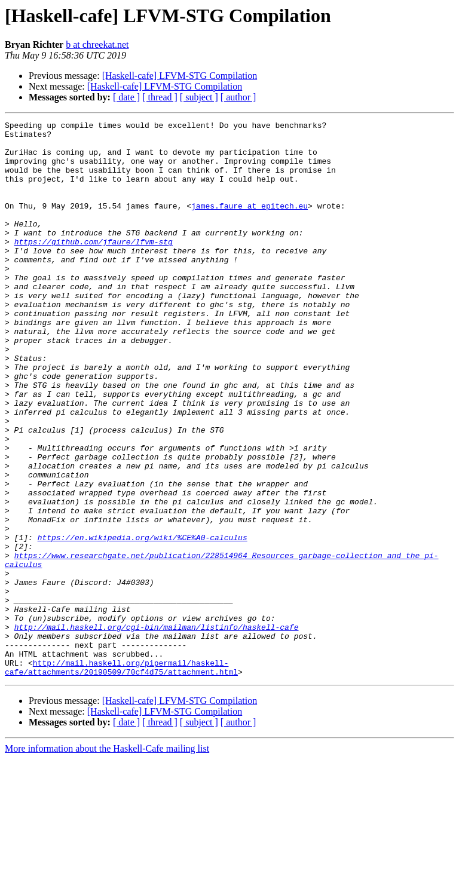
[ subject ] (199, 97)
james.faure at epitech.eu (249, 223)
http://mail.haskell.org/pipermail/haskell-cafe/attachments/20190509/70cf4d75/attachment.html (121, 777)
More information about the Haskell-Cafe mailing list (107, 859)
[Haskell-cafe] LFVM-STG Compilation (180, 76)
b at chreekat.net (97, 44)
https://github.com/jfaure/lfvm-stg (93, 266)
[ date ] (126, 97)
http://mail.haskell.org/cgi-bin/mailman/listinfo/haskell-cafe (156, 729)
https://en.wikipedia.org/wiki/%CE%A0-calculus (142, 621)
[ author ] (238, 97)
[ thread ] (160, 97)
